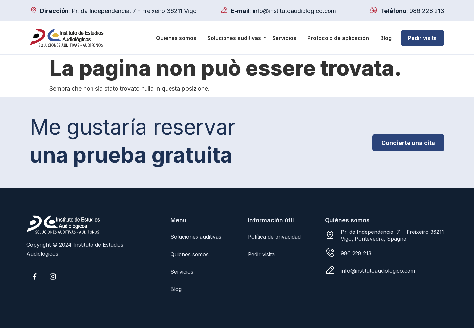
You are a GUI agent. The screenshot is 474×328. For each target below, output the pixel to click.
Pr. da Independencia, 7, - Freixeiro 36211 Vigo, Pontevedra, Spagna (392, 235)
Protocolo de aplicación (338, 38)
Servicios (284, 38)
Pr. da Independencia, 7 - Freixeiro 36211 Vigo (134, 10)
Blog (386, 38)
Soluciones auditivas (235, 38)
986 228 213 (426, 10)
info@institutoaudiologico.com (294, 10)
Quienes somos (176, 38)
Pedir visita (422, 38)
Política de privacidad (274, 236)
